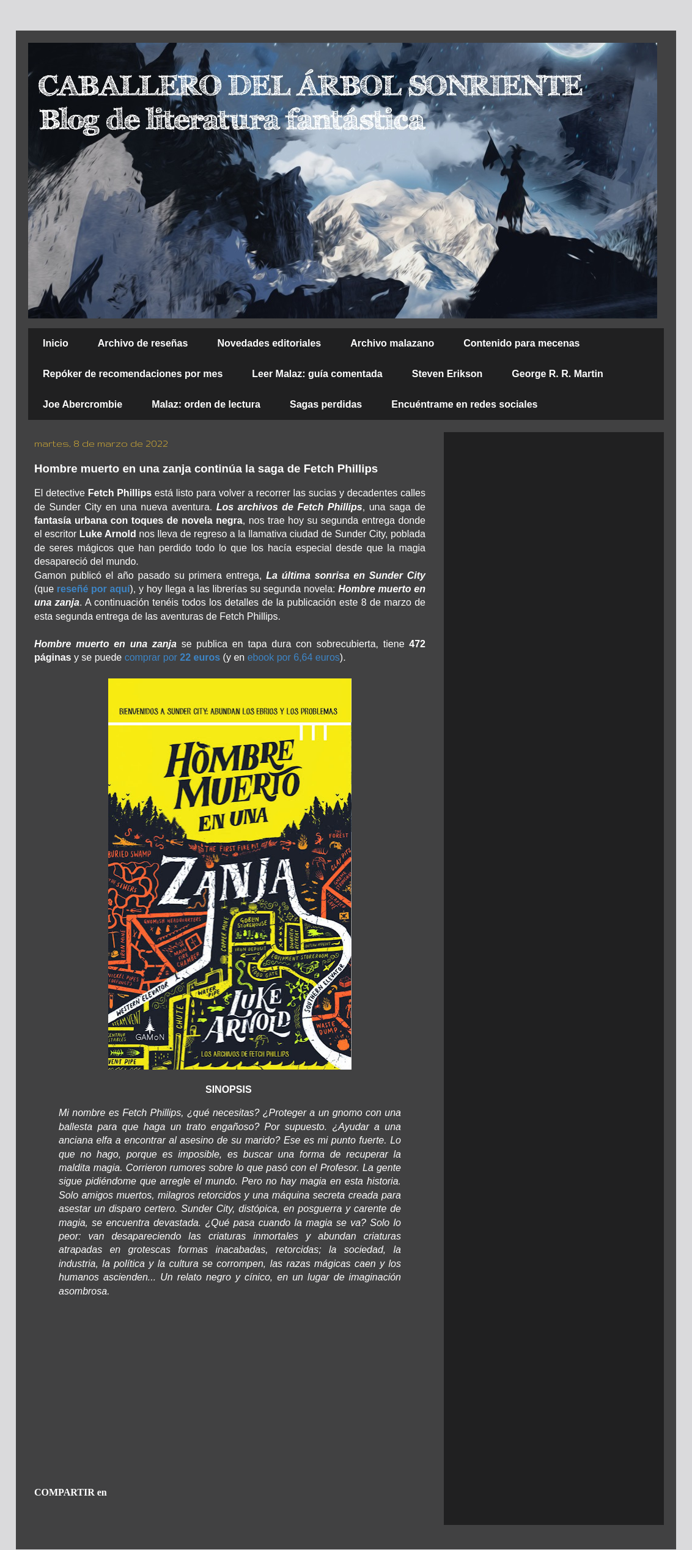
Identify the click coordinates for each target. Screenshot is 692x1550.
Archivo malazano (392, 343)
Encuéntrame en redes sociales (464, 404)
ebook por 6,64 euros (294, 657)
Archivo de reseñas (143, 343)
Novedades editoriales (269, 343)
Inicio (55, 343)
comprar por (173, 657)
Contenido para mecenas (521, 343)
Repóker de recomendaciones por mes (133, 374)
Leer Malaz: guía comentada (317, 374)
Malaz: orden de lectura (206, 404)
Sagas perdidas (326, 404)
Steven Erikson (447, 374)
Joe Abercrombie (82, 404)
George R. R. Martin (557, 374)
